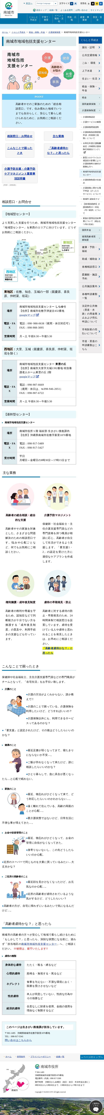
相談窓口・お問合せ (19, 136)
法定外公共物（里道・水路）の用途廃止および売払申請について (89, 314)
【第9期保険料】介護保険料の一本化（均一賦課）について (92, 208)
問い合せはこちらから (18, 1040)
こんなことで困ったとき (19, 150)
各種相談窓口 (89, 266)
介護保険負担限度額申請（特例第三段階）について (92, 135)
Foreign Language (43, 3)
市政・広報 (71, 18)
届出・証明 (88, 47)
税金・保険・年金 (89, 88)
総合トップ (41, 10)
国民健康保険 (89, 104)
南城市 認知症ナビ (91, 199)
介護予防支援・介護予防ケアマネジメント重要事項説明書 (19, 173)
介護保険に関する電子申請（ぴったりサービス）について (92, 191)
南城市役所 (49, 1067)
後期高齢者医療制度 (89, 238)
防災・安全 (97, 18)
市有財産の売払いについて (89, 331)
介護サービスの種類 (92, 122)
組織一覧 (60, 1057)
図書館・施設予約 (89, 276)
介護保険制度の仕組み (92, 181)
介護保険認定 (89, 117)
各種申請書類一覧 (89, 296)
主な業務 (58, 136)
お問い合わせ (81, 10)
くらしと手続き (33, 18)
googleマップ (27, 315)
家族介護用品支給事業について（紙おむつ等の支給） (92, 221)
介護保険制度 (89, 110)
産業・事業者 (84, 18)
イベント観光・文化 (59, 18)
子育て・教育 (46, 18)
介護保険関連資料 (91, 127)
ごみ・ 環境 (88, 63)
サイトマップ (96, 10)
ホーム (8, 1057)
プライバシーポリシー (40, 1057)
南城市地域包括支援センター (39, 944)
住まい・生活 (89, 78)
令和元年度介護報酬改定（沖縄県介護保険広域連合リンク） (92, 146)
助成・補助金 (89, 259)
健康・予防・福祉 (89, 249)
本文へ (29, 3)
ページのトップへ (93, 1057)
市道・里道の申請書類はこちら (89, 345)
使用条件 (21, 1057)
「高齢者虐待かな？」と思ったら (58, 150)
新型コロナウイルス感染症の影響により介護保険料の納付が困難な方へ (92, 162)
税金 (84, 97)
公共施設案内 (89, 286)
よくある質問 (66, 10)
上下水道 (87, 70)
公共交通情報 (89, 55)
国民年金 (86, 230)
